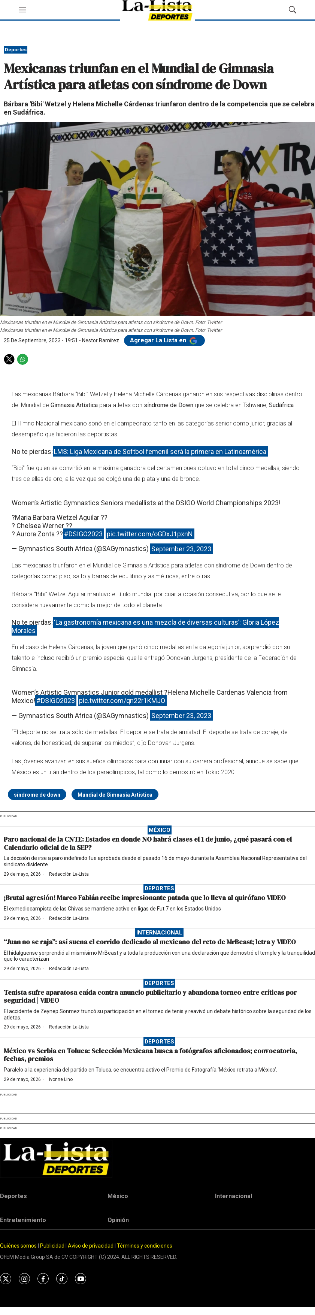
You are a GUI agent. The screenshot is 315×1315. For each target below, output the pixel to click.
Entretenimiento (23, 1220)
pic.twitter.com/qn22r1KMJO (122, 701)
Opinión (118, 1220)
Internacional (159, 932)
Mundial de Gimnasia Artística (115, 795)
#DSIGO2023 (83, 534)
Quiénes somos (18, 1246)
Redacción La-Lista (69, 874)
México (159, 830)
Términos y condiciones (144, 1246)
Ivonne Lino (61, 1079)
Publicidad (53, 1246)
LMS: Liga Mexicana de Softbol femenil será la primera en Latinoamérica (160, 451)
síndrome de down (37, 795)
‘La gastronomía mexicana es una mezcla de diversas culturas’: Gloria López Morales (145, 626)
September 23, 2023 (181, 548)
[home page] (157, 1159)
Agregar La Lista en (164, 340)
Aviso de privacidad (90, 1246)
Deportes (16, 49)
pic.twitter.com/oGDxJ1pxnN (150, 534)
